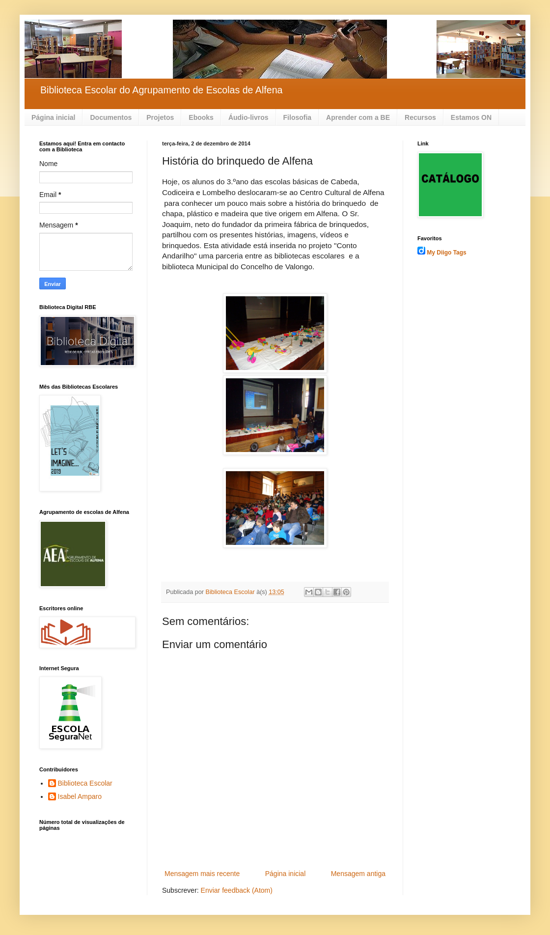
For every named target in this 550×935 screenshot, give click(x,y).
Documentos (111, 117)
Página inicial (53, 117)
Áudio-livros (248, 117)
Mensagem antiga (358, 874)
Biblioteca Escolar (85, 783)
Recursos (420, 117)
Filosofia (297, 117)
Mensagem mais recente (202, 874)
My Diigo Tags (446, 252)
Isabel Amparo (80, 796)
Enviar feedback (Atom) (237, 890)
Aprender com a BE (358, 117)
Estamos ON (471, 117)
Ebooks (201, 117)
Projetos (160, 117)
